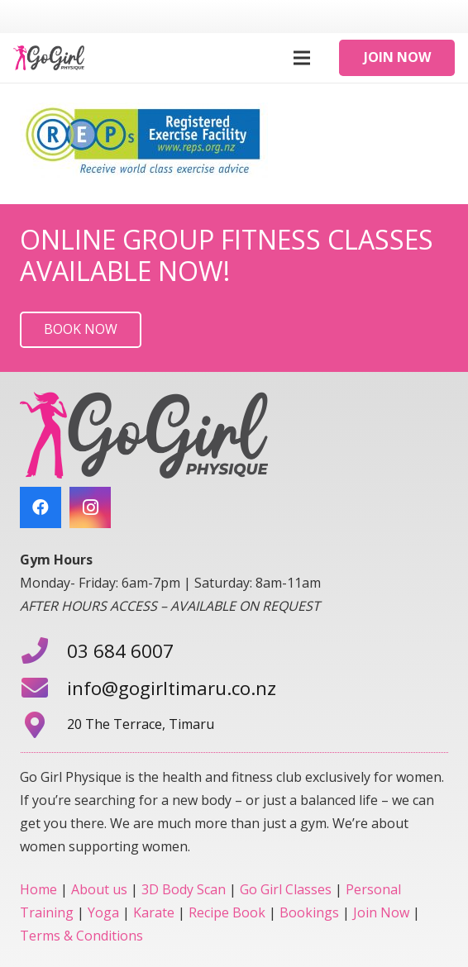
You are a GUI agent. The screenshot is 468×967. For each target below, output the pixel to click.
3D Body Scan (183, 889)
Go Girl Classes (286, 889)
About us (99, 889)
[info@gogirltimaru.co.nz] (43, 689)
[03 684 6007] (43, 652)
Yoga (103, 912)
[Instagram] (90, 507)
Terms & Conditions (81, 936)
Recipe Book (227, 912)
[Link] (48, 57)
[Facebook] (40, 507)
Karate (153, 912)
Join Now (381, 912)
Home (38, 889)
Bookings (309, 912)
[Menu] (302, 58)
